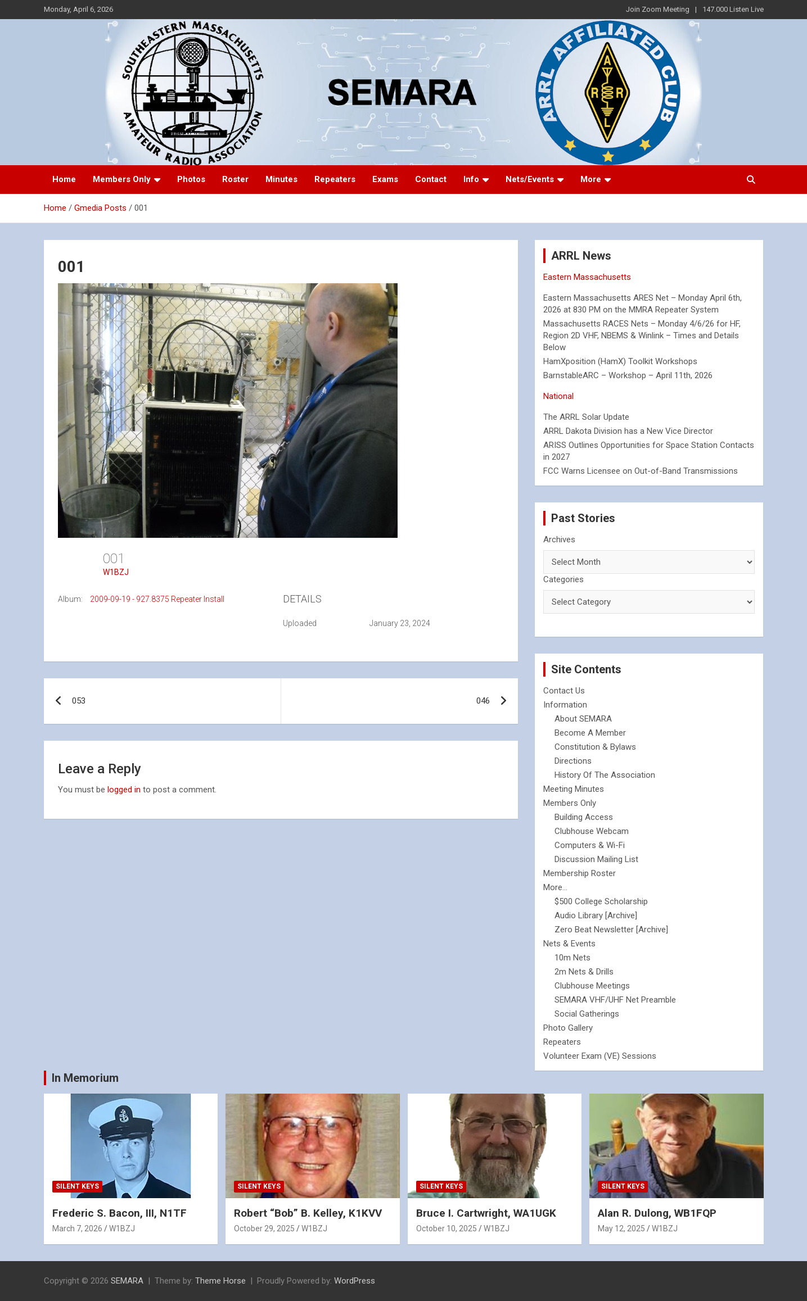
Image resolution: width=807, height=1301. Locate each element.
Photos (191, 179)
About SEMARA (583, 719)
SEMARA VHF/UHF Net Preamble (615, 1000)
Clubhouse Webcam (591, 831)
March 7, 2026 (77, 1228)
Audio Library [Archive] (595, 915)
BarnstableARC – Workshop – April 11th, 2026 (628, 375)
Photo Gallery (568, 1028)
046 (483, 701)
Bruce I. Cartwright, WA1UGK (486, 1213)
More (590, 179)
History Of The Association (604, 775)
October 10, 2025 (446, 1228)
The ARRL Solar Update (586, 417)
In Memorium (85, 1078)
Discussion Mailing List (596, 859)
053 (78, 701)
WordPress (354, 1281)
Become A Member (590, 733)
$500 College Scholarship (601, 901)
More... (555, 887)
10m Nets (572, 958)
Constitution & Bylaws (595, 747)
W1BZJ (116, 572)
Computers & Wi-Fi (589, 845)
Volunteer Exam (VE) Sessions (599, 1056)
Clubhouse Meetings (592, 986)
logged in (124, 790)
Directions (573, 761)
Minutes (281, 179)
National (558, 396)
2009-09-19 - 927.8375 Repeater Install (157, 599)
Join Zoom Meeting (657, 9)
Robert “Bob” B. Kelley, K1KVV (308, 1213)
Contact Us (564, 691)
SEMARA (127, 1281)
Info (471, 179)
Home (64, 179)
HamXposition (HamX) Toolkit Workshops (620, 361)
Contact (431, 179)
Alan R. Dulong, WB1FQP (657, 1213)
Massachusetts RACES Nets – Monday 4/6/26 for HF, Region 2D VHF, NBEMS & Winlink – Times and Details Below (642, 335)
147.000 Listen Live (733, 9)
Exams (385, 179)
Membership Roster (579, 873)
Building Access (583, 817)
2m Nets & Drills (584, 972)
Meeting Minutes (573, 789)
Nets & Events (569, 944)
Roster (235, 179)
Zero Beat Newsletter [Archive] (611, 929)
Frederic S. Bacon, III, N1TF (119, 1213)
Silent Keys (77, 1186)
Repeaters (334, 179)
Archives (559, 539)
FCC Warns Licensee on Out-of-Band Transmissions (640, 471)
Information (565, 705)
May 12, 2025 (621, 1228)
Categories (563, 579)
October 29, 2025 (264, 1228)
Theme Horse (220, 1281)
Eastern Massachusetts (587, 277)
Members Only (122, 179)
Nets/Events (530, 179)
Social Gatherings (586, 1014)
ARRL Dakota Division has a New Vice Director (628, 431)
